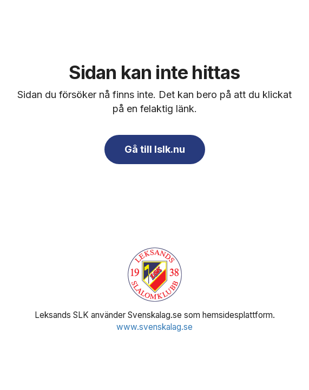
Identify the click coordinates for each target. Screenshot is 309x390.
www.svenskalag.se (154, 327)
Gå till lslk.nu (154, 149)
